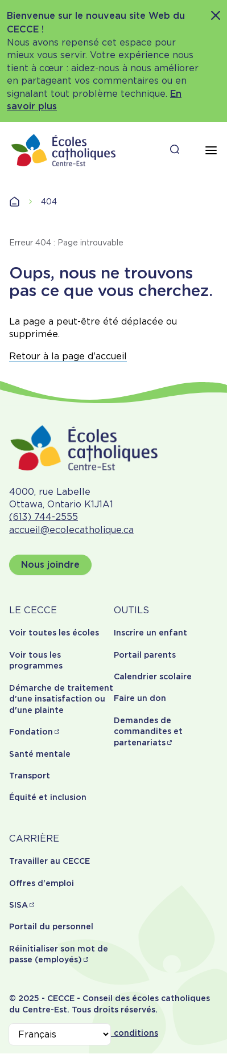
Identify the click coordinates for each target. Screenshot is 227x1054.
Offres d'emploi (41, 883)
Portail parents (145, 654)
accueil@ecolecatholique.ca (71, 529)
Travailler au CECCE (49, 861)
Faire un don (140, 698)
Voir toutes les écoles (54, 632)
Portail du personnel (51, 926)
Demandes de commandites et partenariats (148, 731)
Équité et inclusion (47, 797)
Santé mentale (40, 753)
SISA (18, 904)
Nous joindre (50, 564)
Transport (29, 775)
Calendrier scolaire (153, 676)
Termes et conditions (114, 1032)
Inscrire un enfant (150, 632)
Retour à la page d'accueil (68, 356)
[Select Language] (60, 1034)
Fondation (31, 731)
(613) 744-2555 (43, 516)
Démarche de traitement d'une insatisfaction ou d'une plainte (61, 699)
